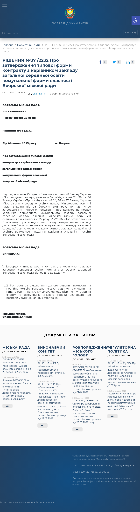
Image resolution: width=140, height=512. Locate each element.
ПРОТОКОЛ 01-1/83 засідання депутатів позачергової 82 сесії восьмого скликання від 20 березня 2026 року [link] (16, 365)
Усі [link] (7, 406)
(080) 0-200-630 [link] (80, 471)
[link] (136, 20)
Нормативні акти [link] (28, 45)
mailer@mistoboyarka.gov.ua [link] (119, 465)
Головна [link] (8, 45)
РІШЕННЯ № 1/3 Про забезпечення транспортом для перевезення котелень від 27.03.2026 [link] (51, 369)
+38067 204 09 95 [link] (100, 471)
